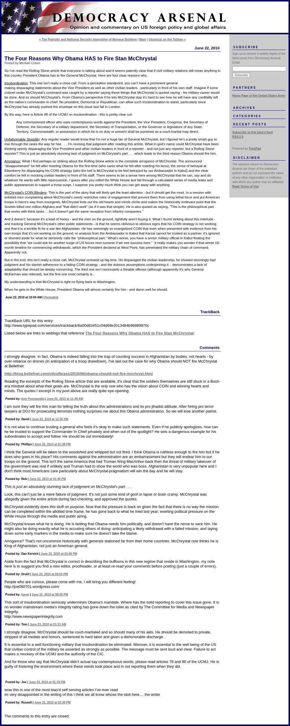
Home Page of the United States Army (258, 95)
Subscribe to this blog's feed (252, 132)
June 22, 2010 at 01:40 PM (48, 479)
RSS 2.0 (237, 136)
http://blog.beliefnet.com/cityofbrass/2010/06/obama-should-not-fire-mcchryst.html (78, 373)
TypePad (255, 148)
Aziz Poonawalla (32, 398)
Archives (244, 107)
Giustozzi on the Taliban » (167, 39)
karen (25, 594)
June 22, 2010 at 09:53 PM (49, 574)
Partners (244, 87)
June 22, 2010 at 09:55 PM (50, 594)
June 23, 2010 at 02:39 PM (52, 702)
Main (142, 39)
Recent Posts (250, 124)
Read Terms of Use (245, 186)
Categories (247, 116)
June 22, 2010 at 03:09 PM (59, 553)
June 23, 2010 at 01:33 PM (47, 682)
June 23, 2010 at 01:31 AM (48, 624)
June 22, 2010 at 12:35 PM (50, 419)
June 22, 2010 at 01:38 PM (52, 444)
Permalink (51, 297)
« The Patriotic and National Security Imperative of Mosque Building (88, 39)
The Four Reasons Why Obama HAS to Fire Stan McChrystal (139, 333)
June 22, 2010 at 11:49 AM (65, 398)
